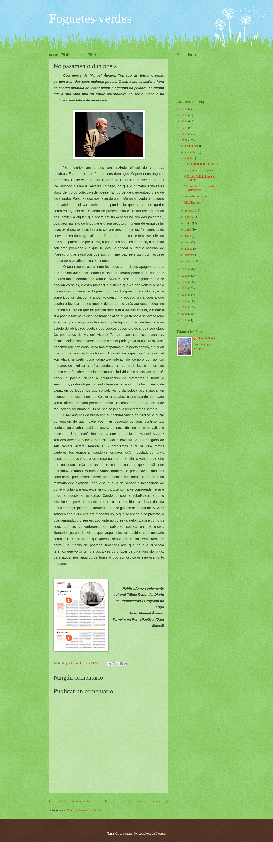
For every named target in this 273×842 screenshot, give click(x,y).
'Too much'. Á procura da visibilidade (199, 188)
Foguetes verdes (90, 18)
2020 (185, 134)
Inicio (110, 801)
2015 (185, 288)
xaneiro (190, 261)
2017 (185, 275)
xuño (188, 229)
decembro (191, 145)
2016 (185, 282)
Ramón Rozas (207, 338)
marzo (189, 248)
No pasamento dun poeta (198, 170)
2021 (185, 127)
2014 (185, 294)
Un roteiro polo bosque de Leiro (203, 163)
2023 (185, 115)
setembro (191, 210)
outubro (190, 158)
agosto (189, 217)
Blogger (160, 833)
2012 (185, 307)
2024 (185, 108)
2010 (185, 320)
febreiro (190, 255)
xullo (188, 223)
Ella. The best (192, 202)
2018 (185, 269)
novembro (191, 152)
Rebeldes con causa (195, 196)
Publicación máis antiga (149, 801)
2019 (185, 140)
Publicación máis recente (69, 801)
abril (188, 242)
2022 (185, 121)
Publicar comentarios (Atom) (84, 810)
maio (188, 236)
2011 (185, 313)
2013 (185, 301)
